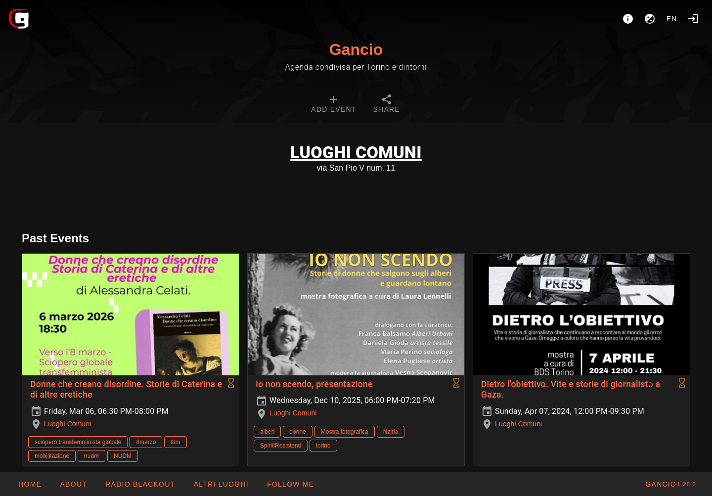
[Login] (693, 19)
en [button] (672, 19)
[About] (628, 19)
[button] (220, 484)
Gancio (356, 49)
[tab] (333, 105)
